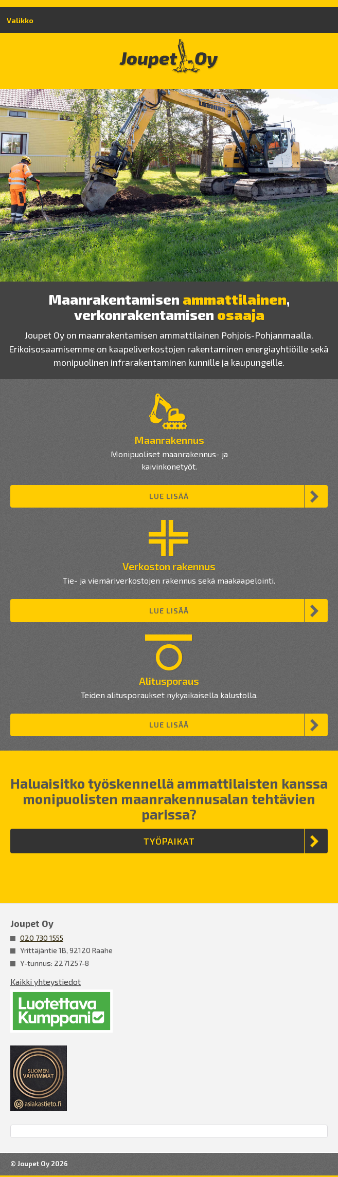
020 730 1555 (41, 937)
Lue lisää (169, 496)
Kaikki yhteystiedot (45, 981)
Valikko (20, 20)
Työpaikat (169, 841)
